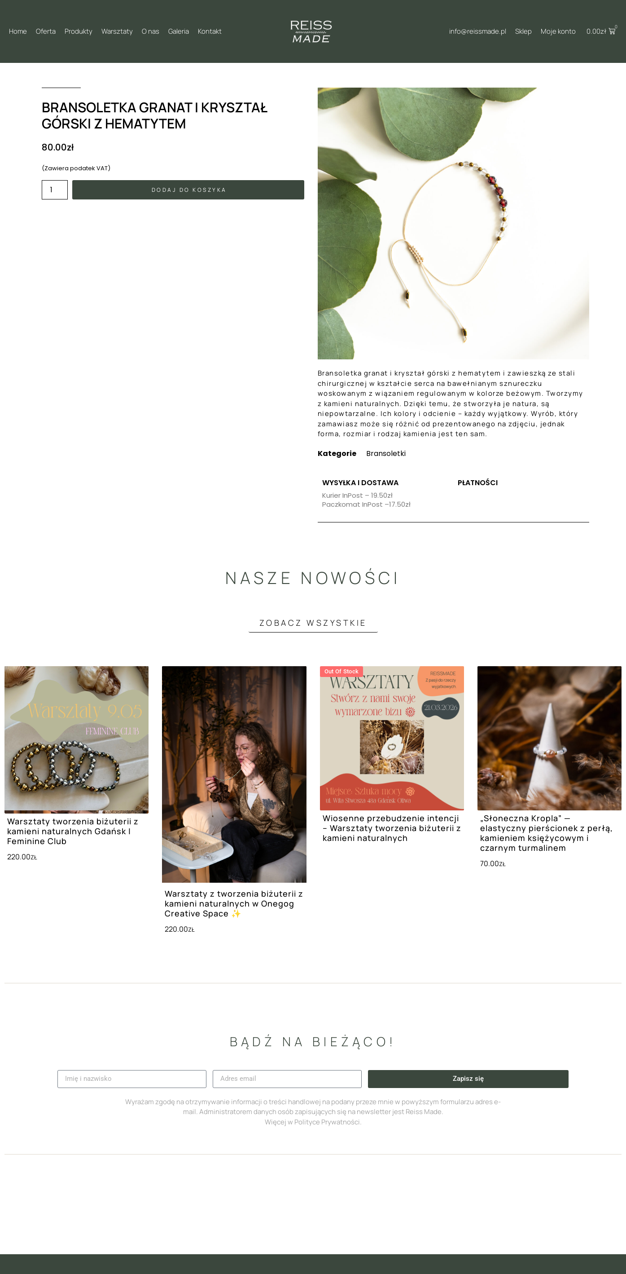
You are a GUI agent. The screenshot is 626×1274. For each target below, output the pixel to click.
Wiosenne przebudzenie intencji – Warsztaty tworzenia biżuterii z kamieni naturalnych (392, 828)
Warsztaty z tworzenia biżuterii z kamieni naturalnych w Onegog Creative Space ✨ (234, 903)
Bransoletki (386, 453)
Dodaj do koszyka (189, 190)
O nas (150, 31)
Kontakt (210, 31)
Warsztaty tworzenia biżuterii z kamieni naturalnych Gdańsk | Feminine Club (73, 831)
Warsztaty (117, 31)
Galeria (178, 31)
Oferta (46, 31)
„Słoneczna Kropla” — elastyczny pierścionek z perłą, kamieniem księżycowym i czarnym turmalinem (546, 833)
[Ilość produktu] (55, 189)
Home (18, 31)
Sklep (523, 31)
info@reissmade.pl (477, 31)
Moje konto (558, 31)
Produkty (78, 31)
